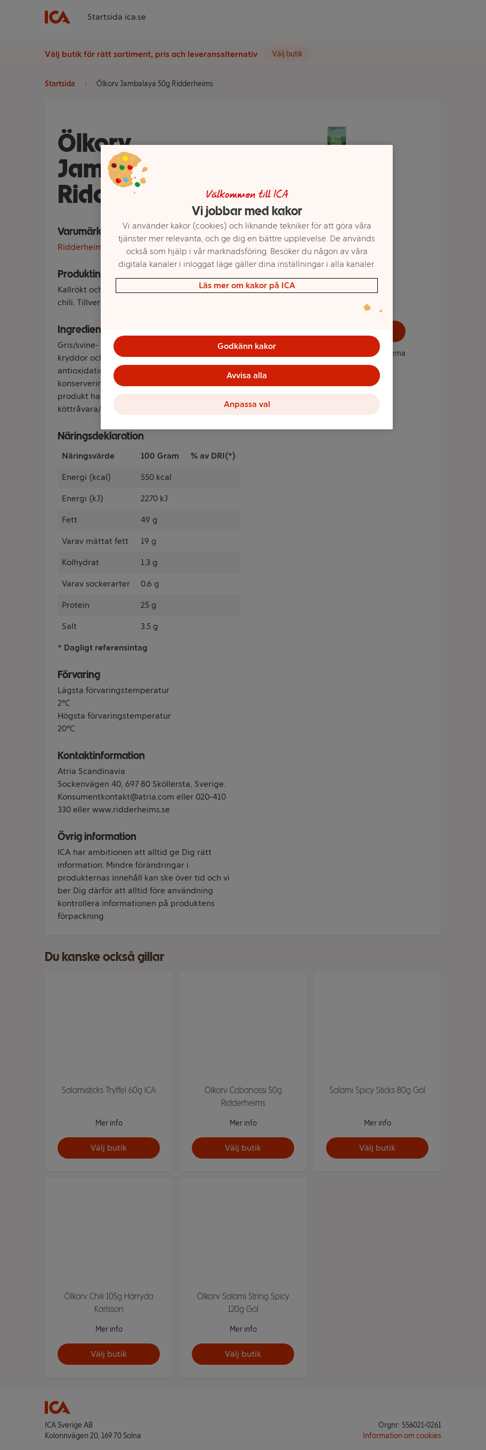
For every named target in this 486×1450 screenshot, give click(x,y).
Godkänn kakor (246, 346)
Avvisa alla (246, 376)
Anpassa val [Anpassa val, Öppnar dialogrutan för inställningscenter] (247, 406)
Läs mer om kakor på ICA (247, 285)
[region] (246, 288)
